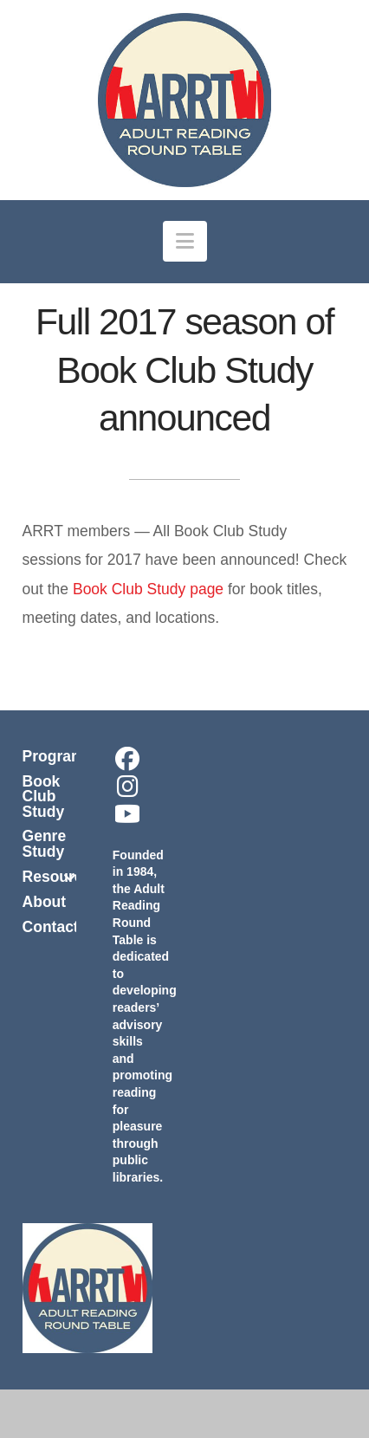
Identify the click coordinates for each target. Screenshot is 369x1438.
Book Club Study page (148, 589)
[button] (185, 241)
